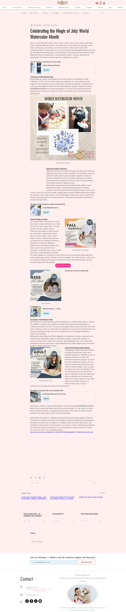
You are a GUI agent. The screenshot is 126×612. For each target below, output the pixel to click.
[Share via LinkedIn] (40, 477)
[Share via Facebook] (31, 477)
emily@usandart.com (32, 595)
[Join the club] (86, 562)
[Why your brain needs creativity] (92, 503)
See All (103, 493)
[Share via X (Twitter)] (35, 477)
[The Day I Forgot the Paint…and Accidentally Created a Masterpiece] (34, 503)
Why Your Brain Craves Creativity (89, 514)
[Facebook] (31, 601)
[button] (104, 2)
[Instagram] (27, 601)
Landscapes (55, 13)
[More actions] (95, 25)
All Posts (23, 13)
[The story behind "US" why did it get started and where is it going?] (63, 503)
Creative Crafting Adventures (71, 13)
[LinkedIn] (35, 601)
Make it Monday (34, 13)
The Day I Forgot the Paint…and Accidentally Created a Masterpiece (33, 515)
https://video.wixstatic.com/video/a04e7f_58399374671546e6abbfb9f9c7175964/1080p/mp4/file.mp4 (61, 432)
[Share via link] (44, 477)
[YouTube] (40, 601)
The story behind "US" (58, 514)
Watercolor (45, 13)
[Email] (97, 3)
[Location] (101, 3)
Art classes (85, 13)
